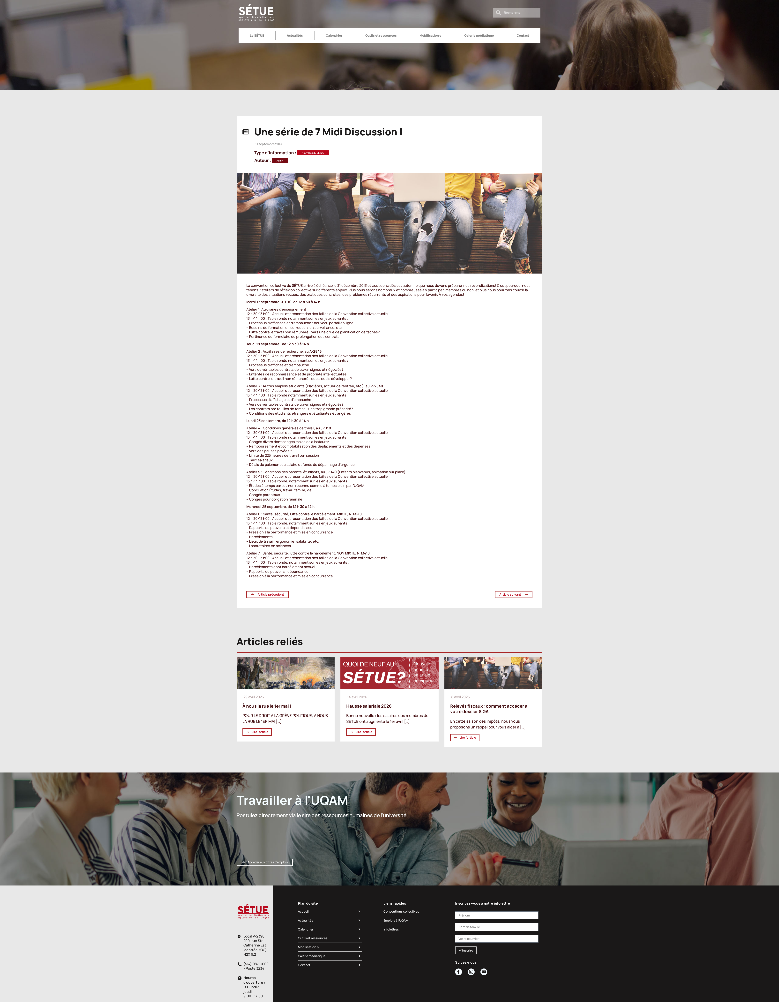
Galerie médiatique (479, 35)
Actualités (295, 35)
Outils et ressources (381, 35)
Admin (280, 160)
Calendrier (334, 35)
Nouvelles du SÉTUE (313, 152)
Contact (523, 35)
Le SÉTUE (257, 35)
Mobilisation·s (430, 35)
